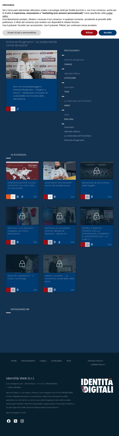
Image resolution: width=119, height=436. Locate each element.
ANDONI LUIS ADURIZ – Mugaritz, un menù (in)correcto (21, 231)
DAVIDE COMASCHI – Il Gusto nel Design (21, 277)
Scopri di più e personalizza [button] (21, 32)
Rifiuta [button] (89, 32)
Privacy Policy (95, 361)
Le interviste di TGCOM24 (77, 135)
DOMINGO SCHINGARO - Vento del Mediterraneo (59, 184)
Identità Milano (72, 131)
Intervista (69, 127)
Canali (43, 361)
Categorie (56, 361)
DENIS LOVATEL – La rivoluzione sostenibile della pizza (59, 278)
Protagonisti (28, 361)
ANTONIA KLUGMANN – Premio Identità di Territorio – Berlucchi (58, 231)
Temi (68, 361)
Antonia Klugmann (74, 140)
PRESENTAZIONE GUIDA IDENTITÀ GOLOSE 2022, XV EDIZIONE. (22, 185)
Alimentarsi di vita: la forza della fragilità (95, 184)
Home (14, 361)
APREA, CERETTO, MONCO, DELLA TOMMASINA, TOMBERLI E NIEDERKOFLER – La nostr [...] (96, 234)
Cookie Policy (98, 364)
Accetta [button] (108, 32)
